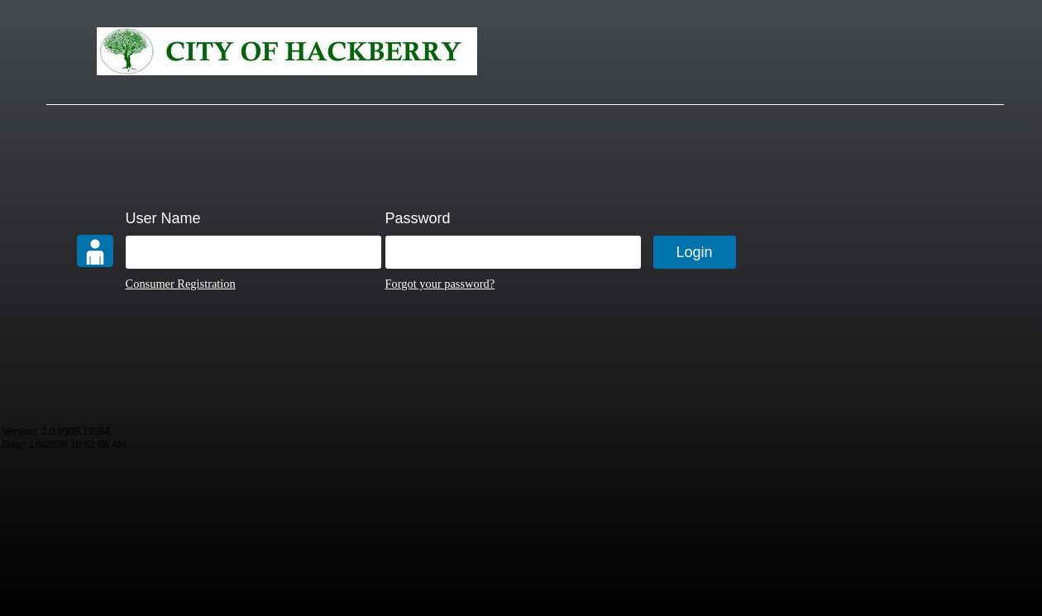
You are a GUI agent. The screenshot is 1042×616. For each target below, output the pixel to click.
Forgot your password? (440, 283)
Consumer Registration (181, 283)
